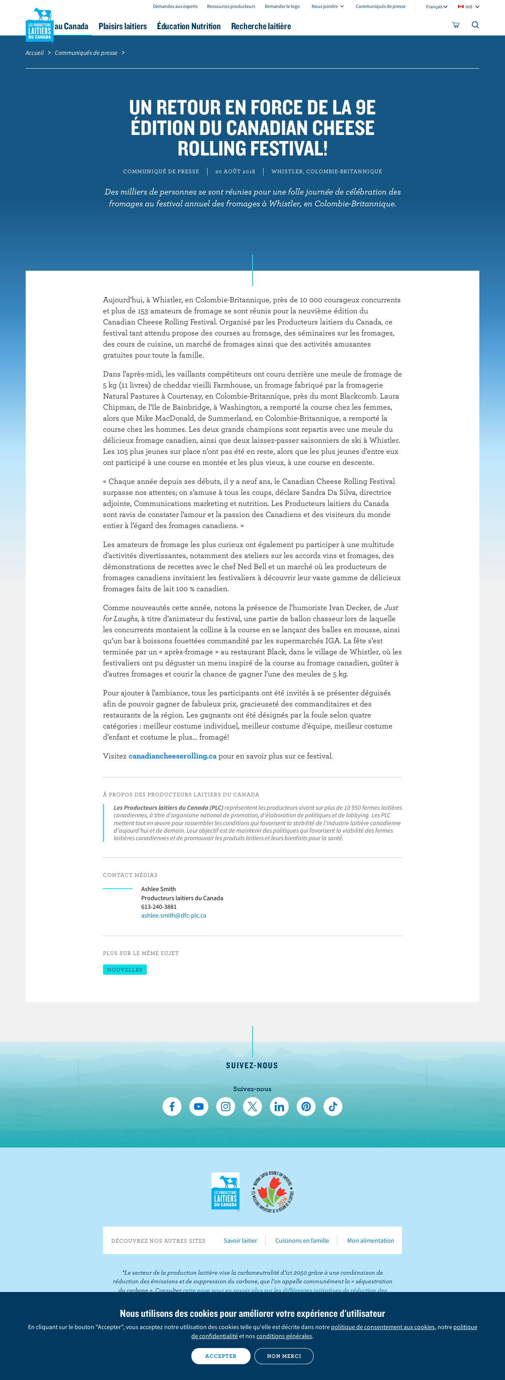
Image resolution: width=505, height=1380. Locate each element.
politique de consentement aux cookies (383, 1327)
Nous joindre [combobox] (325, 6)
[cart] (456, 26)
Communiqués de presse (381, 6)
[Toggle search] (476, 26)
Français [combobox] (434, 6)
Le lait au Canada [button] (102, 26)
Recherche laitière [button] (334, 26)
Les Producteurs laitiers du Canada (40, 24)
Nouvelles (125, 969)
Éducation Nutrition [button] (252, 26)
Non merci (284, 1356)
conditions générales (284, 1336)
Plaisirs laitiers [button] (174, 26)
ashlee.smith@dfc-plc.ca (173, 915)
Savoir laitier (240, 1240)
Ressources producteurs (231, 6)
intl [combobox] (469, 6)
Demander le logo (282, 6)
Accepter (221, 1356)
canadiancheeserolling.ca (173, 755)
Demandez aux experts (175, 6)
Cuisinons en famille (302, 1240)
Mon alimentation (370, 1240)
